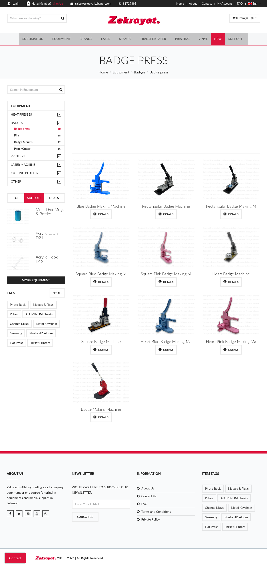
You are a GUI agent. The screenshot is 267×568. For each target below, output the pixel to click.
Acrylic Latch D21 (47, 235)
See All (57, 292)
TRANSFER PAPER (153, 39)
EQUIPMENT (61, 39)
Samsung (16, 332)
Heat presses (21, 115)
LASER (105, 39)
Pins (37, 136)
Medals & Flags (43, 304)
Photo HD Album (41, 332)
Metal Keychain (46, 323)
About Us (147, 489)
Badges (139, 73)
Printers (18, 156)
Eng (254, 3)
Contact (207, 3)
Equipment (120, 73)
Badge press (37, 129)
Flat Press (16, 342)
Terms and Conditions (156, 512)
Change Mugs (19, 323)
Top (16, 198)
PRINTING (182, 39)
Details (100, 215)
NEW (217, 39)
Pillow (14, 313)
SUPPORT (235, 39)
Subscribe (85, 517)
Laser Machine (23, 165)
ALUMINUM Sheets (39, 313)
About (193, 3)
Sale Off (34, 198)
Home (180, 3)
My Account (224, 3)
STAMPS (125, 39)
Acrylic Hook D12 (47, 258)
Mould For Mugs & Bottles (50, 212)
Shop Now (227, 132)
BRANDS (86, 39)
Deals (54, 198)
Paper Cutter (37, 149)
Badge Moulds (37, 142)
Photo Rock (18, 304)
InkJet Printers (40, 342)
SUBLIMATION (33, 39)
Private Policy (150, 520)
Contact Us (149, 497)
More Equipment (36, 279)
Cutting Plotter (24, 173)
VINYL (203, 39)
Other (16, 182)
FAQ (240, 3)
